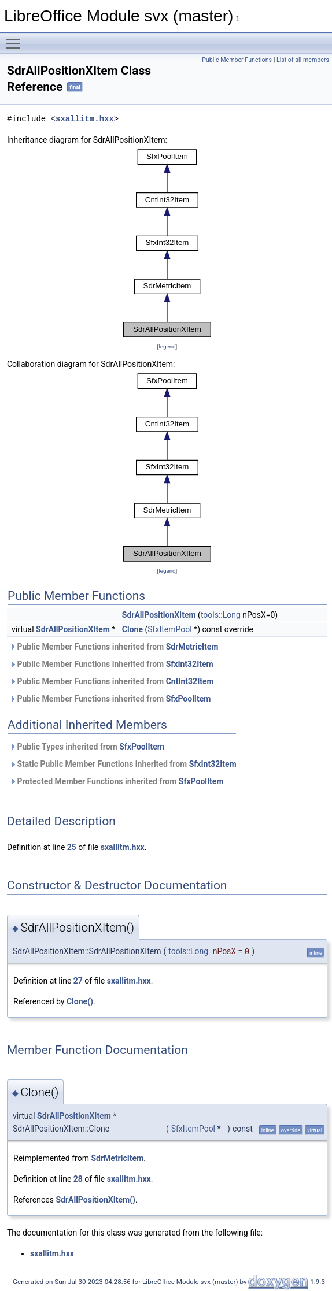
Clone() (80, 1001)
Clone (132, 629)
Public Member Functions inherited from (114, 646)
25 (71, 847)
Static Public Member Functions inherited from (123, 764)
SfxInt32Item (189, 664)
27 (78, 980)
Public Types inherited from (87, 746)
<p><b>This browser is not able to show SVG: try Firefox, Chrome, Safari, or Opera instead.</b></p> (167, 243)
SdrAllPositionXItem (159, 614)
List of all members (302, 60)
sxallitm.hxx (85, 118)
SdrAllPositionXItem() (95, 1199)
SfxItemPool (169, 629)
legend (166, 346)
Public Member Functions (237, 60)
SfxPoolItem (188, 698)
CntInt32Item (190, 681)
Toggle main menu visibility (15, 38)
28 (78, 1179)
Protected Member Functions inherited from (117, 781)
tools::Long (221, 614)
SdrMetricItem (192, 646)
